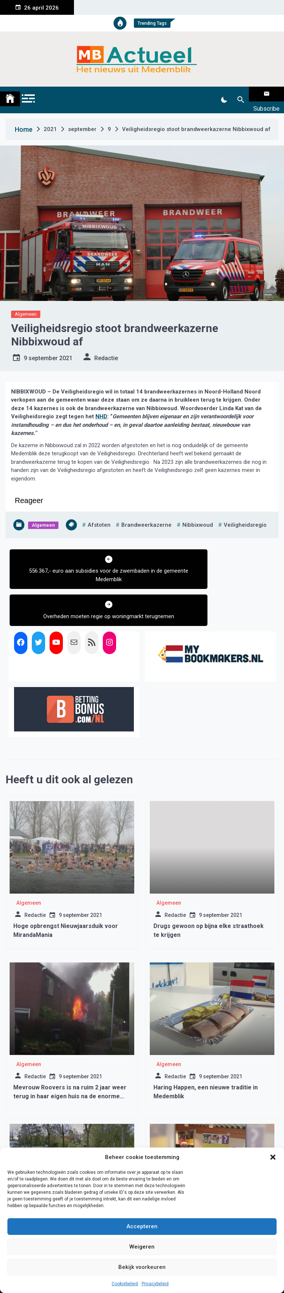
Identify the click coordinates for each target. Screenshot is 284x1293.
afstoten (99, 515)
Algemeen (26, 305)
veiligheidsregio (245, 515)
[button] (273, 1157)
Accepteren (142, 1226)
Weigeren (142, 1246)
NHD (101, 407)
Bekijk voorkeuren (142, 1267)
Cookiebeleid (125, 1283)
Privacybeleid (155, 1283)
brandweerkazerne (146, 515)
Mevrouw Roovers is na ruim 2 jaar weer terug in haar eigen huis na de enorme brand (69, 1050)
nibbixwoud (197, 515)
